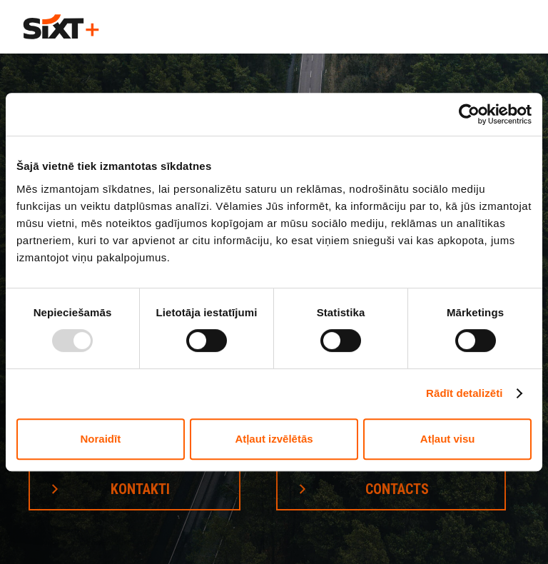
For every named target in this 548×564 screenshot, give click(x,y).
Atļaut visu (447, 439)
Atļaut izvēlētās (274, 439)
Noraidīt (100, 439)
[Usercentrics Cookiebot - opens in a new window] (469, 114)
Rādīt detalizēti (464, 393)
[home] (61, 26)
